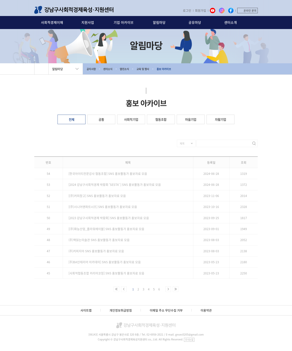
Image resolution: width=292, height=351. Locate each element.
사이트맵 (86, 310)
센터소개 (230, 22)
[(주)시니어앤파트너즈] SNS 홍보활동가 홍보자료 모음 (103, 208)
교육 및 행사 (143, 69)
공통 (101, 119)
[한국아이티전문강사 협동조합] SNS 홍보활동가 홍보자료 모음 (108, 175)
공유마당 (194, 22)
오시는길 (189, 339)
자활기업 (220, 119)
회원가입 (200, 10)
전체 (71, 119)
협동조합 (161, 119)
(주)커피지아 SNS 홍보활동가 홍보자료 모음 (96, 253)
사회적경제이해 (52, 22)
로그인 (187, 10)
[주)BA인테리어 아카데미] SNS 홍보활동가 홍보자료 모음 (105, 264)
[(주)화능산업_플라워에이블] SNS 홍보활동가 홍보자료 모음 (106, 231)
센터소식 (107, 69)
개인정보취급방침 (121, 310)
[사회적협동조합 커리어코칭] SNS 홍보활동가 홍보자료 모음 (106, 275)
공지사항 (91, 69)
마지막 (175, 291)
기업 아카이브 (124, 22)
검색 (255, 22)
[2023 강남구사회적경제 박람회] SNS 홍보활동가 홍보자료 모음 (109, 220)
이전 (124, 291)
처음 (116, 291)
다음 (168, 291)
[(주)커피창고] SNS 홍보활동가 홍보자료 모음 (97, 197)
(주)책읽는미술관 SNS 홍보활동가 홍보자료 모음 (99, 242)
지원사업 (87, 22)
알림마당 (159, 22)
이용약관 (206, 310)
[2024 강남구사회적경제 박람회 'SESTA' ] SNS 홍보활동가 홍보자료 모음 (115, 186)
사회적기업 (131, 119)
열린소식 (124, 69)
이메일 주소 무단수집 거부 (166, 310)
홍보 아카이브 (164, 69)
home (41, 68)
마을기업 (190, 119)
